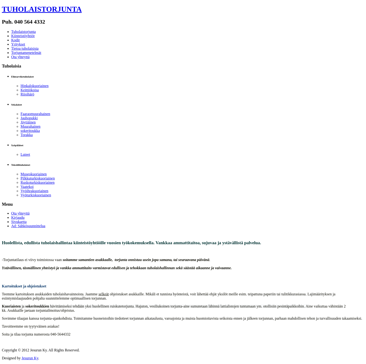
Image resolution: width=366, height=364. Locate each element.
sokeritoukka (30, 131)
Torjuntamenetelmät (26, 53)
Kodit (15, 40)
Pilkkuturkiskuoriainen (38, 178)
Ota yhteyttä (20, 57)
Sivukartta (19, 222)
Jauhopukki (29, 118)
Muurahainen (30, 126)
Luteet (25, 154)
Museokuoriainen (34, 174)
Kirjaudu (18, 217)
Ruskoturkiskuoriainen (38, 182)
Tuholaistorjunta (23, 32)
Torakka (27, 135)
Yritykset (18, 44)
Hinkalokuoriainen (35, 86)
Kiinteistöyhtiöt (23, 36)
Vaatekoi (27, 187)
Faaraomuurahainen (35, 114)
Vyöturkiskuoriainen (36, 195)
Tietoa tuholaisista (25, 48)
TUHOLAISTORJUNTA (42, 9)
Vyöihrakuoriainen (34, 191)
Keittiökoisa (30, 90)
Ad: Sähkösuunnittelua (28, 226)
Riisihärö (27, 94)
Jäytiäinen (28, 122)
